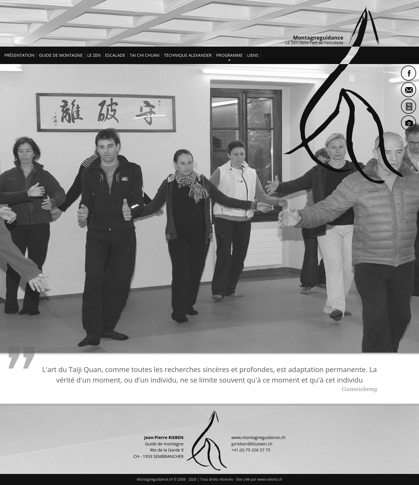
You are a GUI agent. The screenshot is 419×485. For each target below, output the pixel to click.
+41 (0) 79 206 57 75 (250, 450)
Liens (252, 55)
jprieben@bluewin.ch (251, 444)
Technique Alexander (188, 55)
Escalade (115, 55)
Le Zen (94, 55)
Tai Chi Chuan (144, 55)
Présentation (19, 55)
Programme (229, 54)
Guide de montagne (61, 55)
